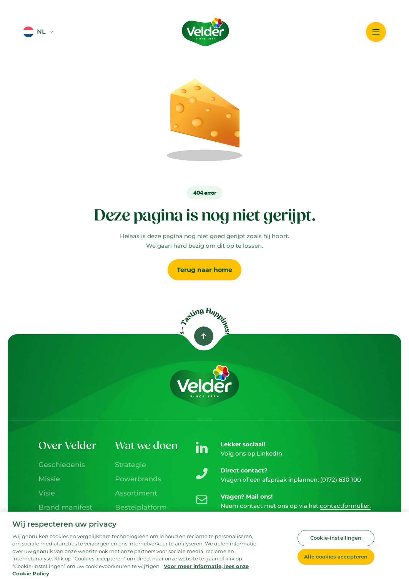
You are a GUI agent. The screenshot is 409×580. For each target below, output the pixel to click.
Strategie (130, 465)
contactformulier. (345, 505)
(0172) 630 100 (340, 479)
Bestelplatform (141, 507)
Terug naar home (204, 269)
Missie (49, 479)
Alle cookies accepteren (335, 558)
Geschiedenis (61, 465)
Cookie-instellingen (335, 540)
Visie (46, 493)
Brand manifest (65, 507)
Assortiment (136, 493)
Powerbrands (138, 479)
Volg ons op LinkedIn (251, 453)
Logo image (192, 15)
